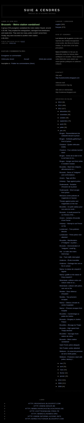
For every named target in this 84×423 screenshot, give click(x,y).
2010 (60, 380)
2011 (60, 108)
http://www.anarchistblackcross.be (44, 408)
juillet (62, 127)
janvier (62, 376)
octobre (63, 118)
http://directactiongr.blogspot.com (44, 419)
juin (61, 130)
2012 (60, 105)
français (58, 27)
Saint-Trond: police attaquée (69, 345)
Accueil (26, 59)
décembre (63, 111)
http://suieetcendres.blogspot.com (67, 78)
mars (62, 370)
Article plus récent (7, 59)
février (62, 373)
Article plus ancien (45, 59)
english (12, 43)
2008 (60, 386)
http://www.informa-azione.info (44, 416)
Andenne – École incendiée (69, 260)
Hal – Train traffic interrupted (69, 257)
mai (61, 363)
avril (61, 366)
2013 (60, 102)
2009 (60, 383)
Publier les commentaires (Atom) (23, 63)
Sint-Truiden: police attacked (69, 348)
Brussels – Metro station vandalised (20, 24)
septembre (64, 121)
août (62, 124)
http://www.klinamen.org (44, 414)
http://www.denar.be (44, 406)
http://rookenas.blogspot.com (44, 403)
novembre (63, 114)
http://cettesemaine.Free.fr (44, 411)
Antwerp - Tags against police (69, 181)
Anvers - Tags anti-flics (67, 178)
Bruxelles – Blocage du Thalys (70, 325)
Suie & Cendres (42, 10)
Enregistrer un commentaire (11, 56)
